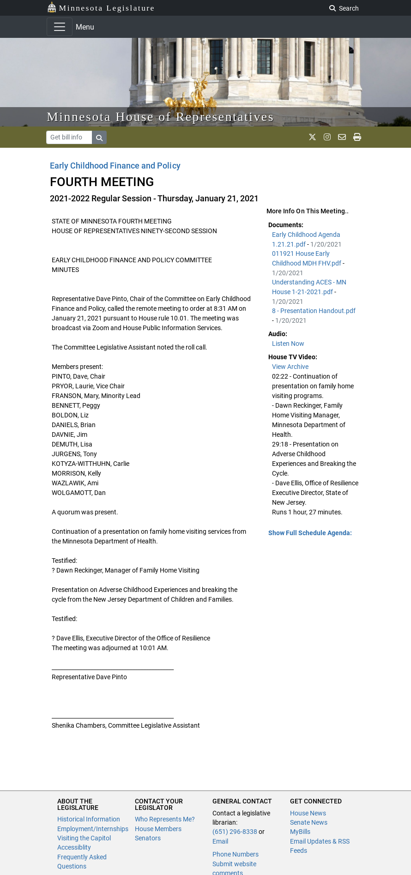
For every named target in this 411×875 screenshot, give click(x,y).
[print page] (357, 137)
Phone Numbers (235, 854)
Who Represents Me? (165, 819)
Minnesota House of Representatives (160, 116)
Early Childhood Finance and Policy (115, 165)
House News (308, 813)
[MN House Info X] (312, 137)
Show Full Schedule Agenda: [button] (310, 533)
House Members (158, 829)
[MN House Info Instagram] (327, 137)
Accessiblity (74, 847)
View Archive (290, 366)
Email (220, 841)
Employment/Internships (92, 829)
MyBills (300, 831)
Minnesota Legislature (101, 7)
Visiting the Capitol (84, 838)
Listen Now (288, 343)
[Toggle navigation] (60, 27)
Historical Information (88, 819)
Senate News (308, 822)
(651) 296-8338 (234, 831)
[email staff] (342, 137)
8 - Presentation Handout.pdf (314, 310)
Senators (148, 838)
